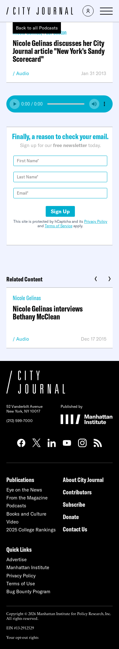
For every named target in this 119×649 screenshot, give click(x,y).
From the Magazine (27, 498)
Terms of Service (58, 225)
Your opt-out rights (22, 637)
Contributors (77, 492)
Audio (22, 73)
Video (12, 522)
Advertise (16, 559)
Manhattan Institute (27, 567)
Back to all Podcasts (37, 28)
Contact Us (75, 529)
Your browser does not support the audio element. (59, 103)
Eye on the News (24, 490)
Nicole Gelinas (27, 298)
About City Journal (83, 480)
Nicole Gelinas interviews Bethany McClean (48, 312)
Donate (71, 517)
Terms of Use (20, 584)
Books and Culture (26, 514)
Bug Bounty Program (28, 591)
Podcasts (16, 506)
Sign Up (60, 211)
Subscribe (74, 504)
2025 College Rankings (31, 530)
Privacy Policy (95, 221)
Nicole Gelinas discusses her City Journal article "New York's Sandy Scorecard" (59, 51)
